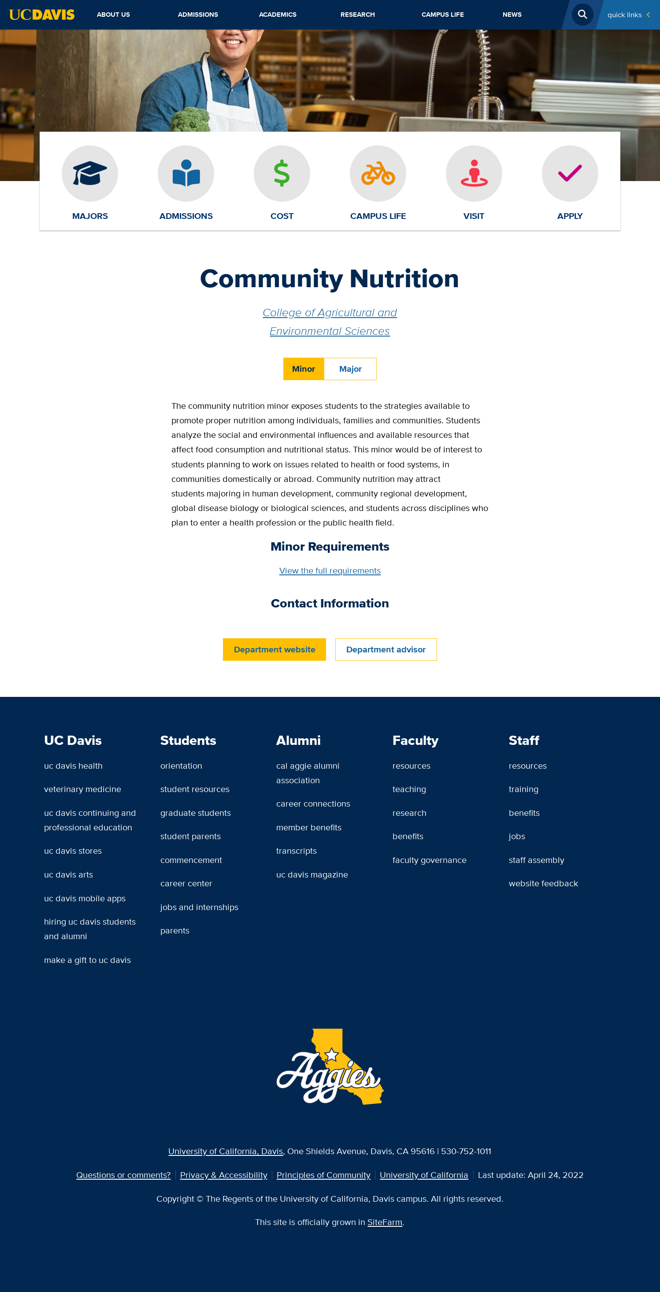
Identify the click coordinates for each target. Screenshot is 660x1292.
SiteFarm (384, 1221)
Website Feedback (543, 883)
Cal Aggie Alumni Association (308, 772)
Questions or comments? (123, 1174)
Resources (411, 765)
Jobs (517, 835)
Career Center (186, 883)
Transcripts (296, 850)
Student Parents (190, 835)
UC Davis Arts (68, 874)
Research (358, 14)
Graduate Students (195, 812)
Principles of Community (324, 1174)
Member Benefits (308, 827)
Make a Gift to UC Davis (87, 959)
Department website (274, 649)
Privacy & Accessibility (223, 1174)
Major (350, 369)
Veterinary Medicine (82, 788)
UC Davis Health (73, 765)
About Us (113, 14)
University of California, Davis (225, 1150)
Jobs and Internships (199, 906)
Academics (278, 14)
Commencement (191, 859)
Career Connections (313, 803)
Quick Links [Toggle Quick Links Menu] (625, 14)
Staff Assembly (536, 859)
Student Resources (195, 788)
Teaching (409, 788)
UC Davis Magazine (312, 874)
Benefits (408, 835)
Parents (174, 930)
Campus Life (443, 14)
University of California (424, 1174)
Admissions (198, 14)
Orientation (181, 765)
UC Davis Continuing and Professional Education (90, 819)
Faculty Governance (430, 859)
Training (523, 788)
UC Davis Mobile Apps (85, 898)
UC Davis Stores (73, 850)
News (512, 14)
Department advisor (386, 649)
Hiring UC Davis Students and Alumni (90, 928)
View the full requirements (330, 570)
